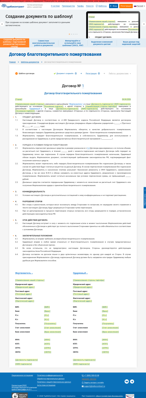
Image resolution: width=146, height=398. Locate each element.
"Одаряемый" (34, 109)
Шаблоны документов (30, 62)
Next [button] (144, 24)
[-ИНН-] (47, 340)
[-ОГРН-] (47, 348)
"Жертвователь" (75, 104)
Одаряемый (79, 273)
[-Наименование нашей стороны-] (29, 104)
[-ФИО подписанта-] (122, 104)
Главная (12, 62)
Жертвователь (23, 273)
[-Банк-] (47, 311)
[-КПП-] (47, 344)
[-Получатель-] (50, 323)
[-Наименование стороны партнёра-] (101, 106)
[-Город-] (18, 99)
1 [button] (69, 34)
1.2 (88, 148)
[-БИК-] (47, 307)
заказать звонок (89, 379)
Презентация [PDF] (19, 385)
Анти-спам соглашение (46, 385)
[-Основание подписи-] (53, 106)
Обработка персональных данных (50, 379)
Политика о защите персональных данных (54, 382)
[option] (73, 24)
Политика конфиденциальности (50, 375)
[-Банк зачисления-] (52, 332)
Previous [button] (2, 24)
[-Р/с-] (46, 315)
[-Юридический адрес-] (25, 287)
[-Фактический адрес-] (24, 301)
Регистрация (91, 73)
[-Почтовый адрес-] (23, 294)
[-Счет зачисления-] (52, 328)
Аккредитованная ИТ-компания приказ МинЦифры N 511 (24, 388)
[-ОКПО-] (47, 352)
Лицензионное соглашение (22, 375)
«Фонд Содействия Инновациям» (109, 396)
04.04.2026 (126, 99)
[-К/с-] (46, 319)
